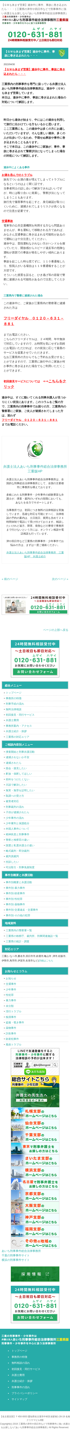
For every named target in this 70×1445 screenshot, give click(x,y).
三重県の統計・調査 (17, 941)
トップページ (13, 692)
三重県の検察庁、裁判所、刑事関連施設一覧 (32, 935)
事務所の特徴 (13, 698)
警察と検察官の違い (17, 839)
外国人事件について (17, 828)
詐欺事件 (11, 1033)
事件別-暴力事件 (15, 887)
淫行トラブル (13, 1011)
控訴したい (12, 861)
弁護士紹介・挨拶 (16, 731)
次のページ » (60, 579)
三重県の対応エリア (17, 736)
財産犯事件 (12, 1038)
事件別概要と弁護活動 (19, 882)
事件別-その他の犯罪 (18, 915)
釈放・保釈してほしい (19, 773)
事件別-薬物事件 (15, 904)
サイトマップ (19, 1399)
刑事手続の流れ (15, 703)
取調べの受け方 (15, 795)
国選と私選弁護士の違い (20, 845)
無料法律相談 (13, 709)
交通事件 (11, 983)
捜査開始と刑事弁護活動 (20, 751)
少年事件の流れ (15, 817)
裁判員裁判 (12, 856)
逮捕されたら (13, 762)
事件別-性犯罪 (14, 898)
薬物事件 (11, 1027)
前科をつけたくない (17, 779)
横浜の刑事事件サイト (16, 1259)
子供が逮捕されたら (17, 812)
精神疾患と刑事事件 (17, 834)
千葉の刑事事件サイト (16, 1255)
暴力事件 (11, 1000)
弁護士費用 (12, 720)
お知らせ (11, 978)
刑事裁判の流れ (15, 806)
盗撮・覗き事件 (15, 1022)
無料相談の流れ (21, 1362)
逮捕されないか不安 (17, 757)
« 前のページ (10, 579)
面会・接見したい (16, 768)
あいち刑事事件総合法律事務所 (21, 1250)
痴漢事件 (11, 1016)
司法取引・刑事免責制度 (20, 867)
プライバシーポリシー (25, 1393)
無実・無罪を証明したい (20, 790)
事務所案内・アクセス (19, 725)
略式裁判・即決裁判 (17, 850)
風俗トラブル (13, 1044)
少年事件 (11, 989)
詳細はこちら (46, 960)
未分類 (10, 1005)
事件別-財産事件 (15, 893)
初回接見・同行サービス (20, 714)
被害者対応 (12, 801)
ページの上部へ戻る (55, 629)
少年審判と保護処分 (17, 823)
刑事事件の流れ (21, 1387)
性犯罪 (10, 994)
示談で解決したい (16, 784)
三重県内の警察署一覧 (19, 930)
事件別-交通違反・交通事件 (22, 909)
